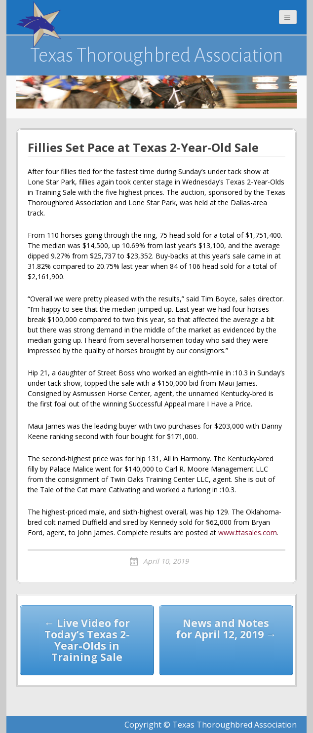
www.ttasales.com (247, 532)
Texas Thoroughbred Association (156, 55)
